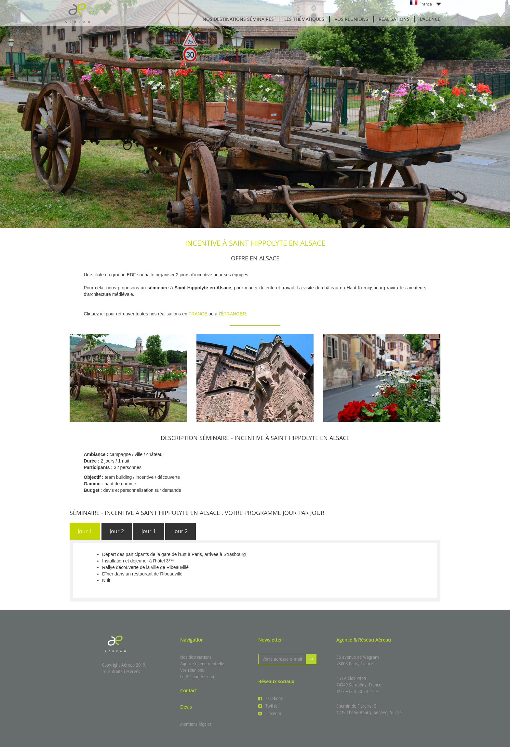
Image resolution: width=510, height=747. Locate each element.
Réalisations (394, 19)
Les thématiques (304, 19)
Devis (186, 707)
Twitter (268, 706)
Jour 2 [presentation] (117, 531)
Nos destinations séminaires (238, 19)
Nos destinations (195, 657)
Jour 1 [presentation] (85, 531)
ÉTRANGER (233, 313)
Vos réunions (351, 19)
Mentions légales (196, 724)
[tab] (85, 531)
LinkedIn (269, 713)
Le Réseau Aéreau (197, 676)
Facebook (270, 698)
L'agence (430, 19)
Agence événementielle (202, 663)
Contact (188, 690)
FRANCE (198, 313)
